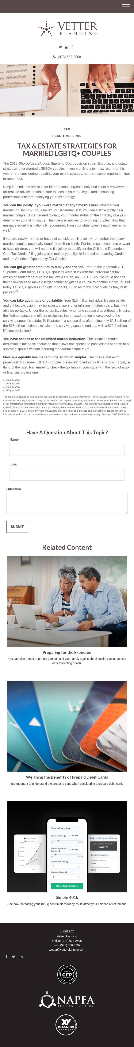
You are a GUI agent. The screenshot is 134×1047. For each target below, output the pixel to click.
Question (13, 489)
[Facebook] (72, 47)
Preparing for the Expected (67, 652)
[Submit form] (17, 527)
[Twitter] (60, 47)
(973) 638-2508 (67, 57)
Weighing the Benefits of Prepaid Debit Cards (67, 777)
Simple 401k (67, 897)
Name (14, 439)
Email (14, 464)
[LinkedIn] (66, 47)
